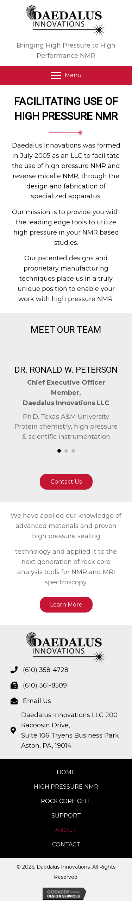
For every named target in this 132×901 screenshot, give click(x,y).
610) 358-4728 (46, 670)
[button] (66, 76)
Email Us (37, 701)
